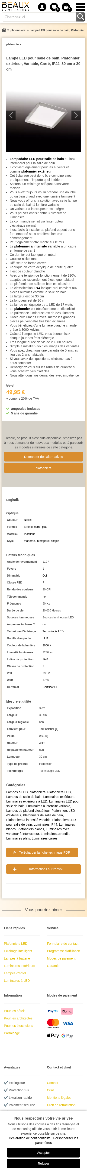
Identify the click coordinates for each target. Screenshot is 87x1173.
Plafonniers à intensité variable (28, 820)
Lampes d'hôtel (15, 973)
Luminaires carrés (45, 838)
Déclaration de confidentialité (30, 1138)
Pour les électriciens (18, 1026)
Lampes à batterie (17, 958)
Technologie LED (53, 631)
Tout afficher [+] (48, 729)
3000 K (46, 645)
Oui (44, 575)
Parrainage (12, 1033)
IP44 (37, 288)
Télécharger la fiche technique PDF (44, 852)
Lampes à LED (17, 792)
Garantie (53, 966)
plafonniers (43, 468)
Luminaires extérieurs (58, 797)
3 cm (42, 742)
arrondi (28, 526)
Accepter (43, 1152)
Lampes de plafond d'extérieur (28, 810)
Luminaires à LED (17, 980)
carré (37, 526)
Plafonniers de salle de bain (43, 815)
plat (44, 526)
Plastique (29, 534)
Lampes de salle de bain (24, 797)
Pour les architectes (18, 1018)
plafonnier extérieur (36, 171)
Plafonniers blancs (30, 829)
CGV (50, 1090)
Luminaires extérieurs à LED (26, 801)
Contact (52, 1083)
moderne (29, 541)
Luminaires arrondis (55, 834)
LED (45, 638)
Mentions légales (59, 1097)
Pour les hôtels (15, 1011)
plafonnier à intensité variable (37, 246)
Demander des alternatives (43, 456)
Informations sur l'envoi (46, 869)
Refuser (43, 1163)
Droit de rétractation (61, 1105)
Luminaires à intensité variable (48, 806)
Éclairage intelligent (18, 951)
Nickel (28, 520)
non (44, 596)
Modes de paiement (61, 958)
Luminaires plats (18, 838)
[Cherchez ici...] (39, 17)
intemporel (42, 541)
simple (55, 541)
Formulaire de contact (62, 943)
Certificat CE (50, 687)
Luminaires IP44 (45, 824)
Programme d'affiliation (63, 951)
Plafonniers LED (59, 792)
